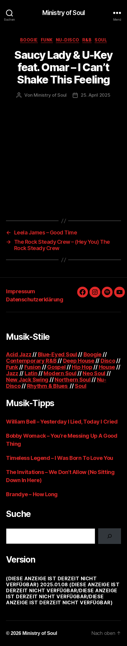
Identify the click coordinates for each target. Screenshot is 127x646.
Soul (101, 39)
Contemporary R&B (31, 361)
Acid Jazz (19, 354)
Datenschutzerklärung (34, 299)
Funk (47, 39)
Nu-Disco (67, 39)
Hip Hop (82, 367)
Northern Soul (73, 379)
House (107, 367)
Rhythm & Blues (48, 386)
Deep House (78, 361)
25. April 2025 (95, 95)
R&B (87, 39)
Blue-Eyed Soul (57, 354)
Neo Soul (94, 373)
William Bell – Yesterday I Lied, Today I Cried (61, 421)
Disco (108, 361)
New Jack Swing (27, 379)
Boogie (29, 39)
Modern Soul (60, 373)
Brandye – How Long (32, 494)
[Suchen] (109, 536)
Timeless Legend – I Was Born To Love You (59, 458)
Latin (31, 373)
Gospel (56, 367)
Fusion (32, 367)
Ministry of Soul (63, 13)
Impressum (20, 291)
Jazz (12, 373)
